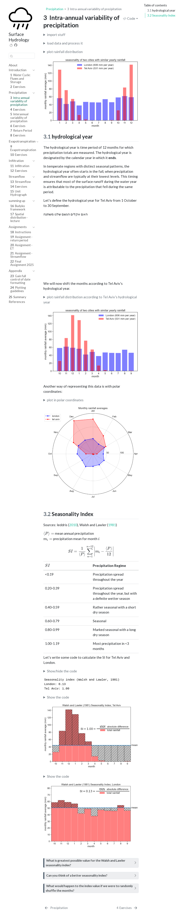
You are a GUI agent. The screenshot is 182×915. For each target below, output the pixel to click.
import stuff (56, 35)
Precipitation (54, 9)
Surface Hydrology (19, 36)
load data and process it (65, 43)
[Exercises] (127, 908)
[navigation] (20, 70)
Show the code (58, 697)
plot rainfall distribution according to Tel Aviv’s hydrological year (90, 299)
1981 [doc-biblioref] (112, 525)
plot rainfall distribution (65, 52)
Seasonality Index (161, 15)
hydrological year (161, 10)
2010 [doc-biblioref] (73, 525)
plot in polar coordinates (65, 400)
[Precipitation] (55, 908)
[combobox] (22, 56)
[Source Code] (15, 45)
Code (129, 18)
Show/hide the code (62, 671)
